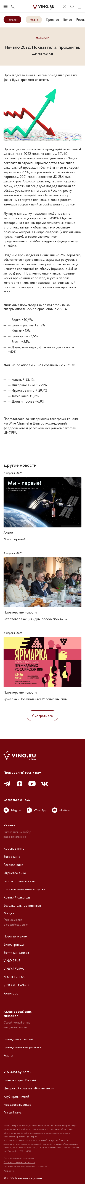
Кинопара (11, 993)
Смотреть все (42, 715)
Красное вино (14, 848)
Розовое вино (13, 864)
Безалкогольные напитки (22, 905)
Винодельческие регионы (23, 1047)
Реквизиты (9, 1171)
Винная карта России (20, 1080)
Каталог (12, 19)
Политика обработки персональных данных (25, 1166)
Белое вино (12, 856)
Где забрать (13, 1112)
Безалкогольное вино (19, 881)
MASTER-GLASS (15, 977)
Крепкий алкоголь (17, 897)
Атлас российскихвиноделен (18, 1014)
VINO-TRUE (12, 960)
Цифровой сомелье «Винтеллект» (29, 1088)
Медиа (34, 19)
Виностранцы (14, 944)
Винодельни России (18, 1039)
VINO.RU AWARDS (17, 985)
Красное (52, 19)
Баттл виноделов (16, 952)
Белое (67, 19)
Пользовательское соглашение (19, 1158)
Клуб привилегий (16, 1096)
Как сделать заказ (17, 1104)
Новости (42, 37)
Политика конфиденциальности (19, 1162)
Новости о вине (15, 936)
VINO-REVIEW (14, 969)
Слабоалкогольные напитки (24, 889)
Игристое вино (15, 873)
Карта (8, 1055)
